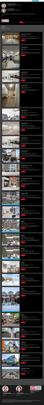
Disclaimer (10, 399)
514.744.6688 (10, 10)
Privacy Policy (7, 399)
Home (18, 22)
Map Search (25, 22)
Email (13, 10)
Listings (21, 22)
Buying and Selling (30, 22)
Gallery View (3, 28)
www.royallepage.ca (4, 399)
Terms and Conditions (13, 399)
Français (38, 22)
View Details (23, 40)
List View (8, 28)
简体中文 (41, 22)
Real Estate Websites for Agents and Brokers (10, 402)
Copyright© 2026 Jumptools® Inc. (4, 402)
